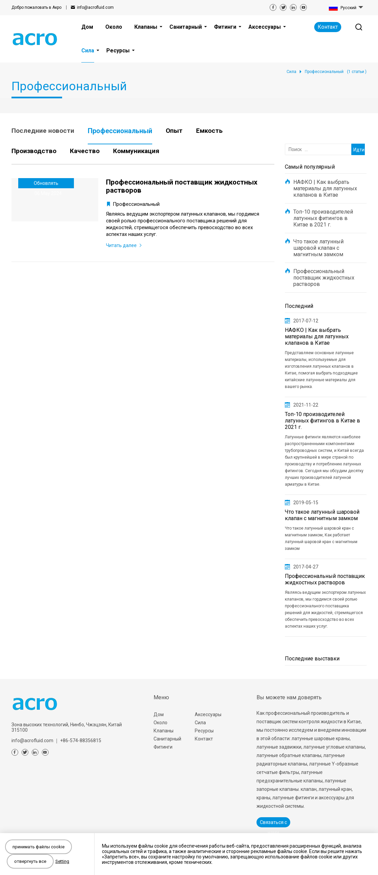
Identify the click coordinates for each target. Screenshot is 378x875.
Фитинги (163, 747)
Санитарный (167, 739)
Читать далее (121, 245)
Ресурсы (204, 730)
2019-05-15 (305, 502)
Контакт (328, 27)
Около (160, 722)
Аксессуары (208, 714)
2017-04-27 (305, 566)
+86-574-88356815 (80, 740)
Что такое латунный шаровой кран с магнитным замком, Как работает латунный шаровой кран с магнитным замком (321, 538)
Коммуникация (136, 151)
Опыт (174, 131)
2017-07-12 (305, 320)
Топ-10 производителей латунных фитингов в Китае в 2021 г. (323, 218)
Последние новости (42, 131)
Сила (200, 722)
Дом (159, 714)
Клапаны (163, 730)
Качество (85, 151)
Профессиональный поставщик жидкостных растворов (323, 277)
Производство (33, 151)
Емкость (209, 131)
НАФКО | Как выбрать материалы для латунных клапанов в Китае (325, 188)
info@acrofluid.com (95, 7)
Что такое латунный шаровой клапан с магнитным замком (318, 248)
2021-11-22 (305, 405)
